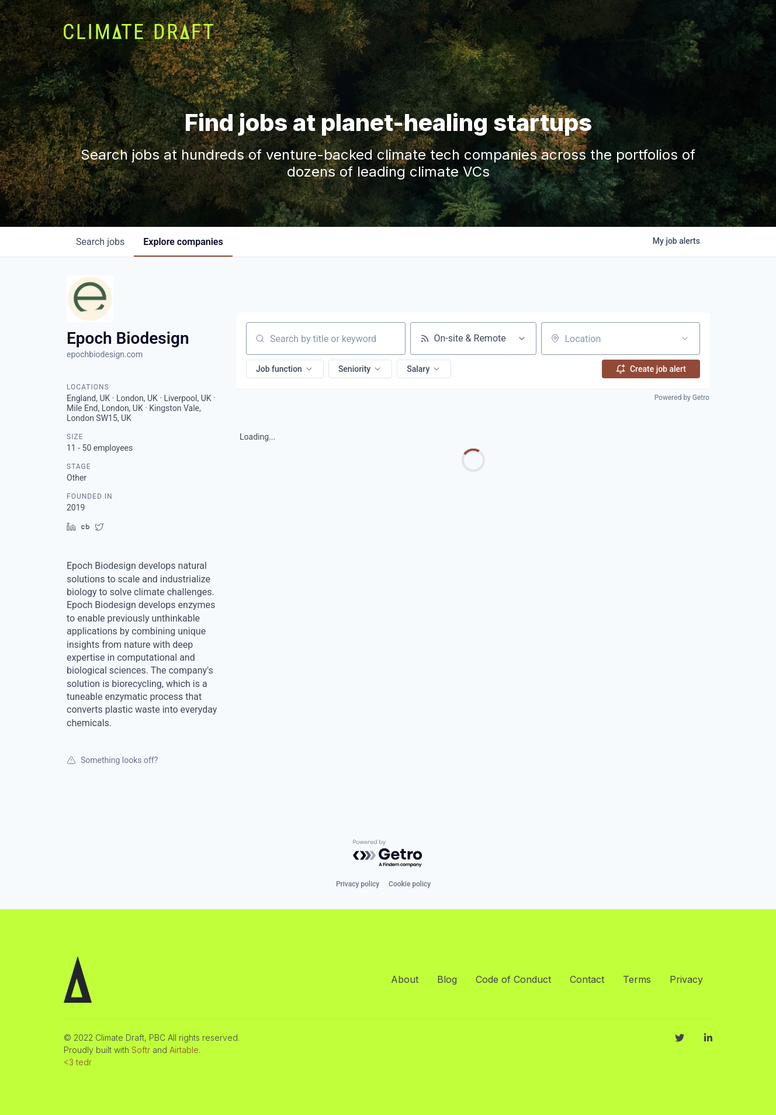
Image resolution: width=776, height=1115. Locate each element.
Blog (447, 979)
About (404, 979)
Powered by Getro (681, 397)
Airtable (184, 1050)
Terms (637, 979)
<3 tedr (78, 1062)
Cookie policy (410, 884)
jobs (100, 241)
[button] (285, 369)
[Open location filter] (685, 338)
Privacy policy (357, 884)
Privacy (686, 979)
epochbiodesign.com (105, 354)
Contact (587, 979)
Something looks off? (112, 760)
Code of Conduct (513, 979)
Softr (140, 1050)
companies (183, 241)
